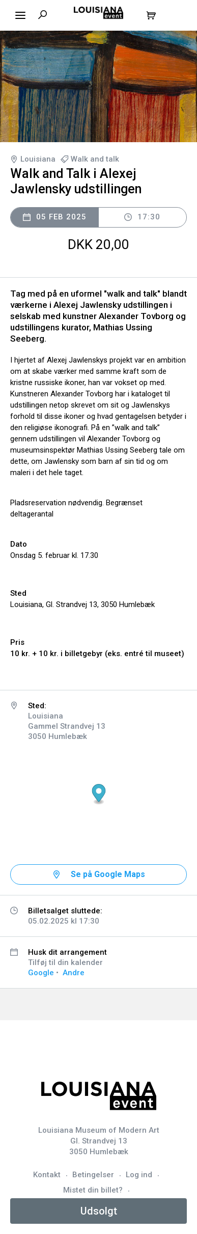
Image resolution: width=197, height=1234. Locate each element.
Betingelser (93, 1174)
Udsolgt (98, 1211)
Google (41, 972)
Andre (74, 972)
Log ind (139, 1174)
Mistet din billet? (93, 1190)
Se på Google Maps (108, 874)
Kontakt (47, 1174)
